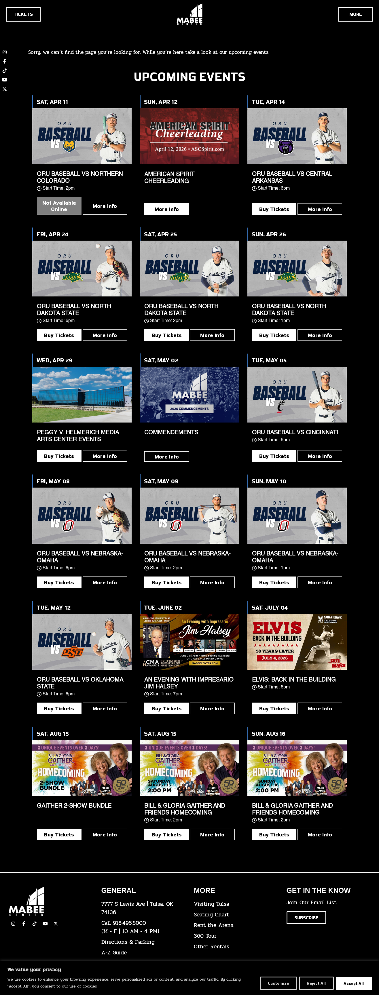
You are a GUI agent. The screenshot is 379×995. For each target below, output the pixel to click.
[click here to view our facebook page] (24, 923)
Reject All (313, 983)
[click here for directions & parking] (143, 942)
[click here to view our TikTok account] (4, 70)
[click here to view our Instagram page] (13, 923)
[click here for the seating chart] (236, 915)
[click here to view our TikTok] (34, 923)
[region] (189, 978)
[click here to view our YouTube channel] (4, 79)
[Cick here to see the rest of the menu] (355, 14)
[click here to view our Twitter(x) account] (55, 923)
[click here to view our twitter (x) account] (4, 89)
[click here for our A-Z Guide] (143, 953)
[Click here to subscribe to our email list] (306, 917)
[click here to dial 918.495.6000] (143, 927)
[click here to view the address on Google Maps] (143, 908)
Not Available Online (59, 205)
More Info (105, 206)
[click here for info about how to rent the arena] (236, 925)
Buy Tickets (274, 209)
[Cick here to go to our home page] (51, 901)
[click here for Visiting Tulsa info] (236, 904)
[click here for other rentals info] (236, 947)
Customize (273, 983)
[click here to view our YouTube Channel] (45, 923)
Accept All (353, 983)
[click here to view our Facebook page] (4, 61)
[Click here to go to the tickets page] (23, 14)
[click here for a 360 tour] (236, 936)
